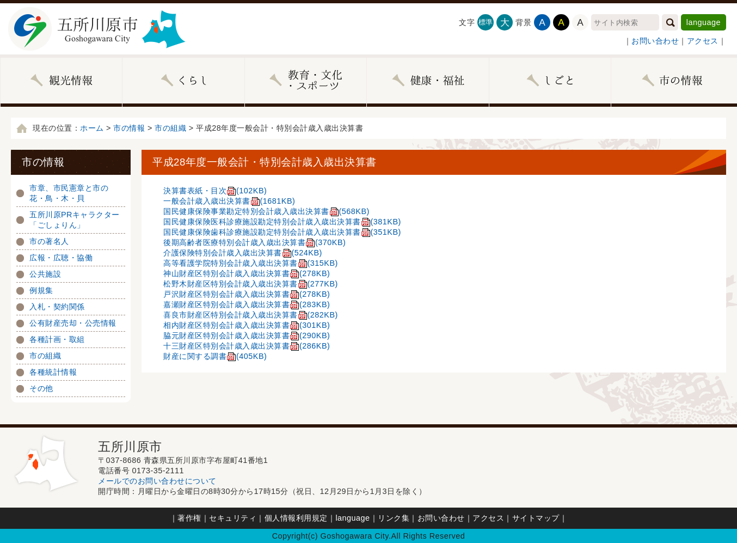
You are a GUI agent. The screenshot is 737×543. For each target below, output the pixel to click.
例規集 (41, 290)
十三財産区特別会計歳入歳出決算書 (246, 345)
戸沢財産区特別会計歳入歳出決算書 (246, 294)
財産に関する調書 (215, 356)
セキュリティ (232, 518)
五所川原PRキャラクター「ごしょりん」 (74, 219)
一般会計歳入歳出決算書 (229, 201)
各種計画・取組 (57, 339)
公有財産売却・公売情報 (72, 323)
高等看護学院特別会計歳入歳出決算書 (250, 263)
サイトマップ (536, 518)
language (703, 22)
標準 (485, 22)
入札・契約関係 (57, 306)
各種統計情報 (53, 372)
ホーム (92, 128)
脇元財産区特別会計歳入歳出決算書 (246, 335)
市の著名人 (49, 241)
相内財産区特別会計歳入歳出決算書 (246, 325)
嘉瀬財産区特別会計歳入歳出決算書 (246, 304)
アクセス (702, 40)
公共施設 (45, 274)
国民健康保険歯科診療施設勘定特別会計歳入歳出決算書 (282, 232)
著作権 (189, 518)
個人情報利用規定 (296, 518)
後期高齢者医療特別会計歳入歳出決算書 (254, 242)
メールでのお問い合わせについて (157, 481)
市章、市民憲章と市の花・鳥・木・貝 (68, 193)
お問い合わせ (655, 40)
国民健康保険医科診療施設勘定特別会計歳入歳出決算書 (282, 221)
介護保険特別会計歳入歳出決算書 (242, 252)
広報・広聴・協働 (61, 257)
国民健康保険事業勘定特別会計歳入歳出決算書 (266, 211)
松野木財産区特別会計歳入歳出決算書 (250, 283)
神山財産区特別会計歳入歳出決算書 (246, 273)
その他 (41, 388)
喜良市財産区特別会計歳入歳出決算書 (250, 314)
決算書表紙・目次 (215, 190)
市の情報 (129, 128)
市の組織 (170, 128)
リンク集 (393, 518)
